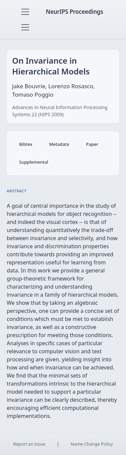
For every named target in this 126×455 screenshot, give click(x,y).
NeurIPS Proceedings (74, 11)
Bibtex (25, 144)
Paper (92, 144)
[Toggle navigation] (25, 12)
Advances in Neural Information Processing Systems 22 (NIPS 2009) (60, 111)
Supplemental (33, 162)
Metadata (59, 144)
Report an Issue (29, 444)
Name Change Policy (92, 444)
